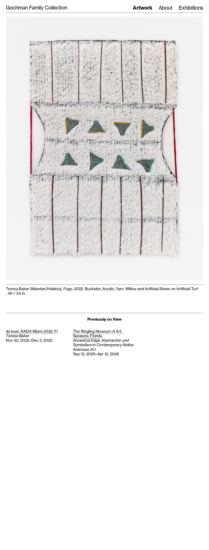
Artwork (142, 7)
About (165, 8)
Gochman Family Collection (36, 7)
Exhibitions (191, 8)
